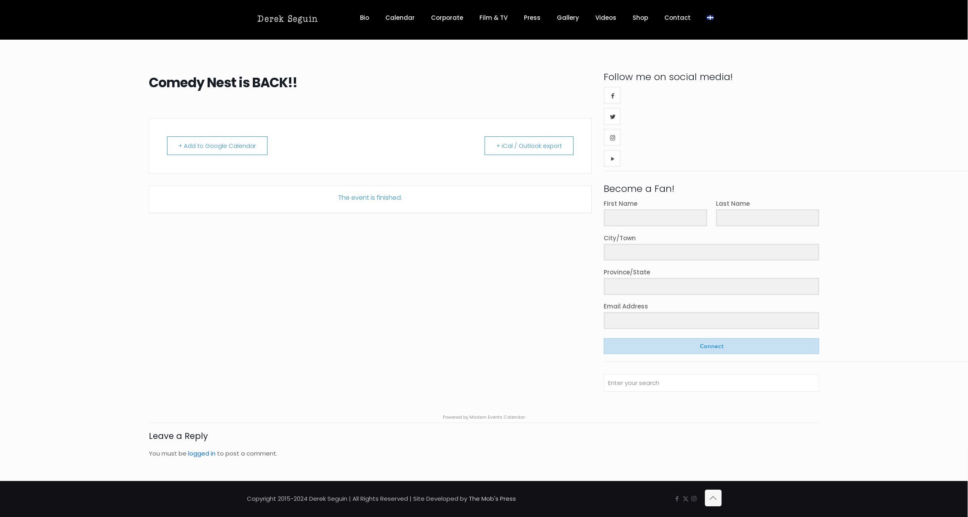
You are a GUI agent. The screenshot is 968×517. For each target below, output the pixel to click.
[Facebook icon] (677, 498)
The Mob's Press (492, 498)
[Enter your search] (711, 383)
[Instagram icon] (694, 498)
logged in (202, 453)
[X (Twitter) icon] (686, 498)
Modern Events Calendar (497, 417)
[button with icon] (612, 95)
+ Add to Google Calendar (217, 146)
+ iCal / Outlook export (529, 146)
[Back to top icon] (713, 498)
